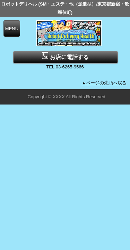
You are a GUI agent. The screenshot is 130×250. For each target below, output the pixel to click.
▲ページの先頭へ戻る (104, 82)
